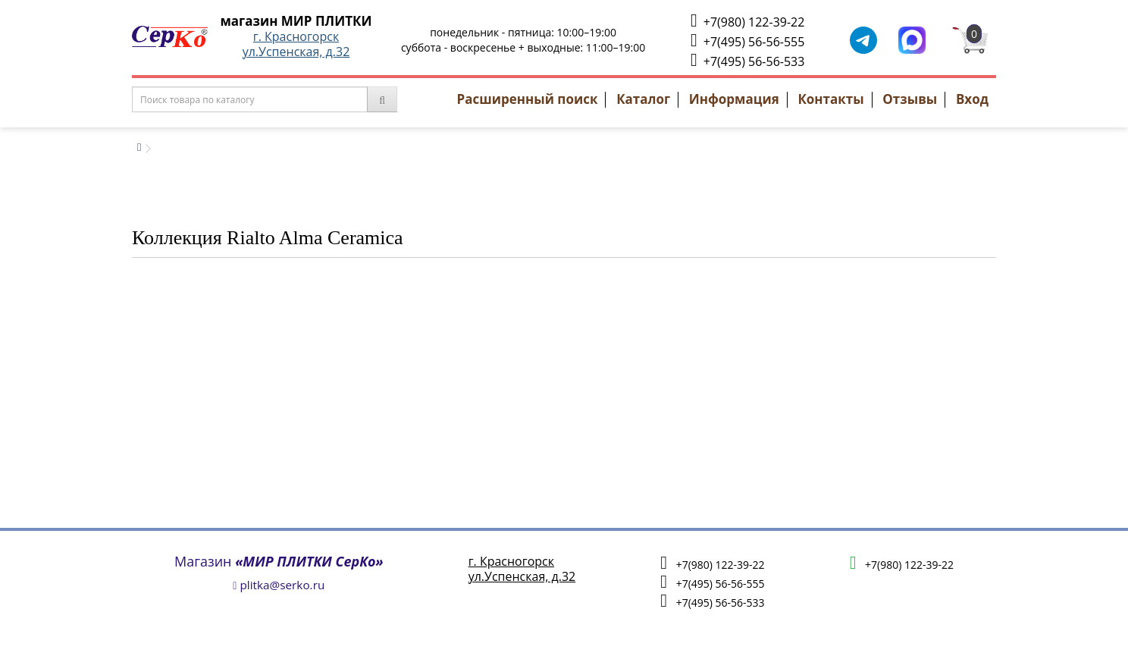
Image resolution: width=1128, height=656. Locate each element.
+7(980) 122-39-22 (747, 20)
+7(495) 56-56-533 (747, 60)
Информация (734, 99)
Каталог (643, 99)
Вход (972, 99)
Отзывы (909, 99)
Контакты (830, 99)
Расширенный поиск (527, 99)
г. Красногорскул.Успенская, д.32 (296, 44)
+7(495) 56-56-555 (747, 40)
